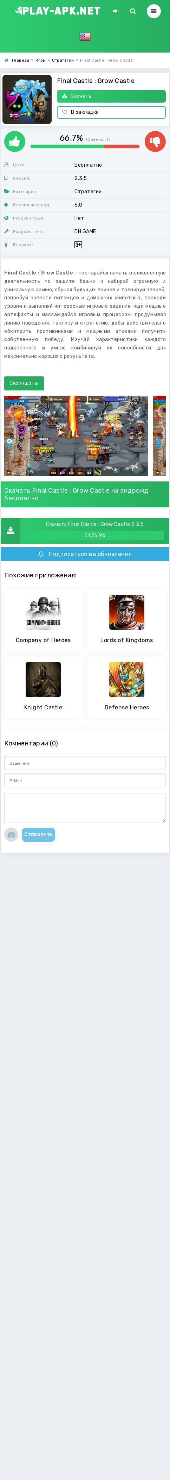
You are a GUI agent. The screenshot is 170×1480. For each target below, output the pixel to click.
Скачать (76, 96)
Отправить (38, 835)
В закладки (80, 112)
